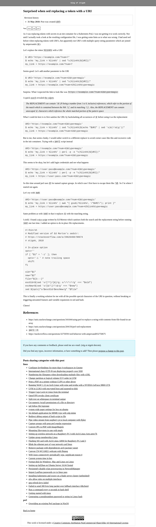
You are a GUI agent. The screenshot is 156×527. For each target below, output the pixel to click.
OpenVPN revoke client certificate (44, 395)
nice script (42, 220)
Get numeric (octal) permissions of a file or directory (52, 402)
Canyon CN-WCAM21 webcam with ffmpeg (48, 451)
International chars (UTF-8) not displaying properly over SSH (56, 371)
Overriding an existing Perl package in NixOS (49, 503)
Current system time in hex (40, 458)
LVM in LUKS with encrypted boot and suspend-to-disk (53, 388)
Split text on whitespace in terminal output (47, 399)
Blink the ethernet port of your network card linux (50, 444)
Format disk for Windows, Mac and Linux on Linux (51, 462)
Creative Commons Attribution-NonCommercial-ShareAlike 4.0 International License (90, 523)
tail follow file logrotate (39, 406)
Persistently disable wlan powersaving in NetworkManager (54, 469)
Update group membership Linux (43, 437)
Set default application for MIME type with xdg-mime (52, 413)
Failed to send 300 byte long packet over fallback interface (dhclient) (59, 486)
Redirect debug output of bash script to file (47, 416)
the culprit (49, 98)
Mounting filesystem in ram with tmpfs (46, 430)
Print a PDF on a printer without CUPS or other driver (52, 382)
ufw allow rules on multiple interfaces (45, 479)
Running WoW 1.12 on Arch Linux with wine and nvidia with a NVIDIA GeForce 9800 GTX (69, 385)
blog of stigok (78, 3)
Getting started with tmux (40, 493)
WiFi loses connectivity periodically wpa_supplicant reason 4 (55, 455)
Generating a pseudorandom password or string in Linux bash (55, 496)
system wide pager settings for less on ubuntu (48, 409)
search (33, 98)
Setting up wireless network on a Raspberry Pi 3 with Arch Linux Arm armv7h (63, 434)
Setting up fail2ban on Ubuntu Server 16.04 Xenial (51, 465)
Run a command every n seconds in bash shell (49, 489)
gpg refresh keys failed (38, 483)
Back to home (29, 510)
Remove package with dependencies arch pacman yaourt (53, 448)
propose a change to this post (111, 351)
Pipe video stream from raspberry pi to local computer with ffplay (57, 420)
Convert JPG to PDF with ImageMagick (46, 427)
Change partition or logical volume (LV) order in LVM (52, 378)
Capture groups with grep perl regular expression (50, 423)
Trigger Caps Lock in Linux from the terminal (49, 392)
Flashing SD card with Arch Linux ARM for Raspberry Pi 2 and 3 (57, 441)
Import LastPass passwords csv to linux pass (48, 472)
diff (58, 22)
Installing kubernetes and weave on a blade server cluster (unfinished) (59, 476)
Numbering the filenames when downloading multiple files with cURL (59, 374)
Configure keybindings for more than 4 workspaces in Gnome (55, 367)
